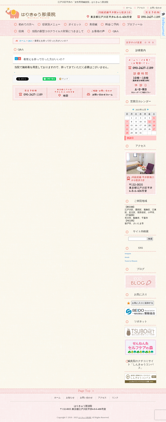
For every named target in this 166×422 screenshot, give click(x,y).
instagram (128, 253)
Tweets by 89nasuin (131, 261)
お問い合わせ (156, 8)
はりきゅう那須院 (84, 417)
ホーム (129, 8)
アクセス (141, 8)
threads (127, 257)
